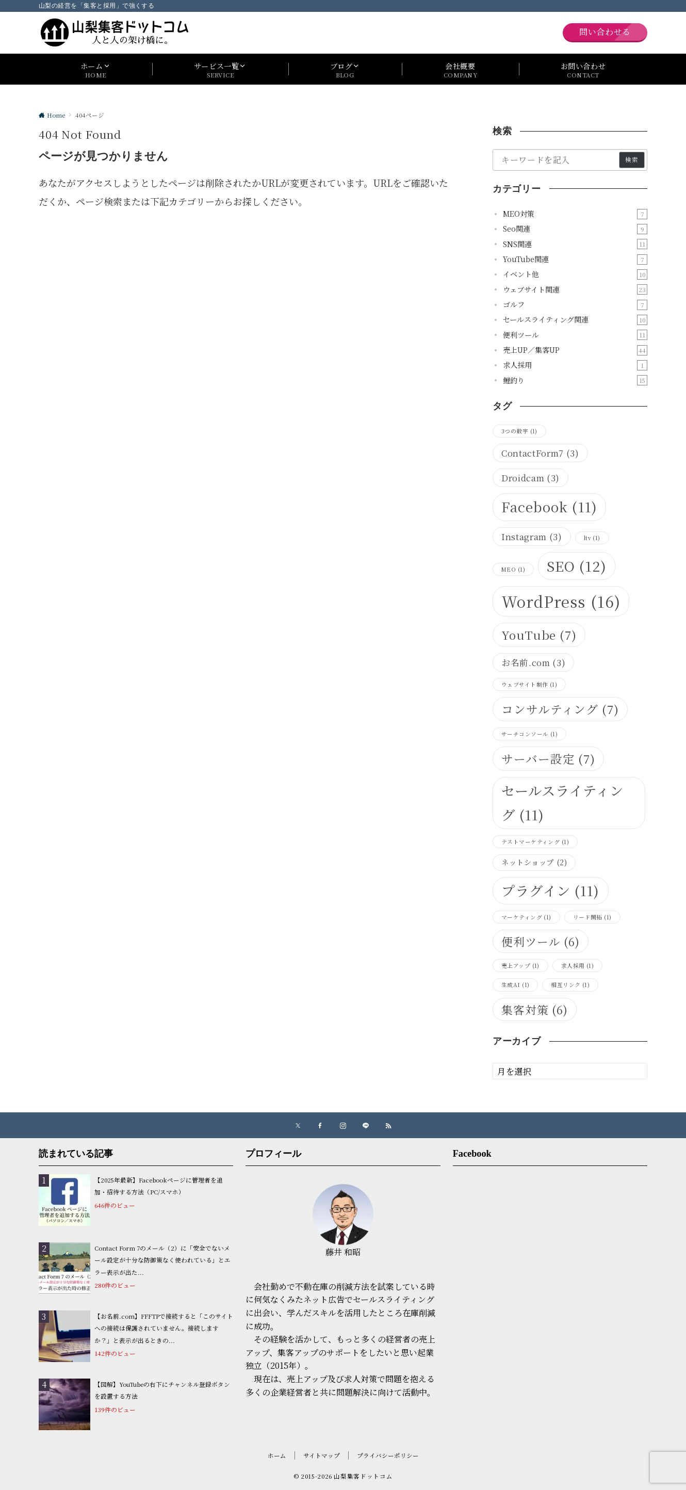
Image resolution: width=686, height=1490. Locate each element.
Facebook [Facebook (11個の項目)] (549, 506)
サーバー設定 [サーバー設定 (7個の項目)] (548, 758)
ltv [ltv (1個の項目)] (592, 538)
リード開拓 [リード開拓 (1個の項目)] (592, 917)
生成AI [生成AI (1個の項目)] (515, 985)
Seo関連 (575, 228)
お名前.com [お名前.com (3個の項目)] (533, 662)
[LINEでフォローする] (366, 1126)
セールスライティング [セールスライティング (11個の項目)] (562, 802)
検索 (632, 159)
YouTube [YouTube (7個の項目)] (539, 634)
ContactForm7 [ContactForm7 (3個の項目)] (540, 453)
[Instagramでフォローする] (343, 1126)
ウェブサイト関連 (575, 289)
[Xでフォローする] (298, 1126)
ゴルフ (575, 304)
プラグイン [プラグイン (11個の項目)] (550, 890)
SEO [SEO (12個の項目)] (577, 566)
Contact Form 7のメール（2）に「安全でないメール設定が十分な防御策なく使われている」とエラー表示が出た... (162, 1260)
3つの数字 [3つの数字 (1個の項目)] (519, 431)
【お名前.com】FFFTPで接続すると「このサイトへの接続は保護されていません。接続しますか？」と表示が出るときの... (163, 1328)
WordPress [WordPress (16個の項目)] (560, 601)
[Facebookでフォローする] (320, 1126)
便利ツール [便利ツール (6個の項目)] (540, 941)
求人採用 (575, 365)
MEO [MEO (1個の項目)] (513, 569)
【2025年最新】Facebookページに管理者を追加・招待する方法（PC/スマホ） (158, 1186)
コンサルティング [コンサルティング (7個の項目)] (560, 709)
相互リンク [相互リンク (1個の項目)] (570, 985)
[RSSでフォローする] (388, 1126)
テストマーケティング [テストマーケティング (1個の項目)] (535, 842)
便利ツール (575, 335)
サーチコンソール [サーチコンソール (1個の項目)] (529, 734)
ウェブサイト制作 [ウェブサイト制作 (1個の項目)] (529, 684)
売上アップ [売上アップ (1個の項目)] (520, 965)
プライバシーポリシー (388, 1455)
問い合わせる (605, 32)
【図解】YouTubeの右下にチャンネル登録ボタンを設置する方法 (162, 1390)
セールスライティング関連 (575, 319)
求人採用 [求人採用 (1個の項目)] (577, 965)
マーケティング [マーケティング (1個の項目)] (526, 917)
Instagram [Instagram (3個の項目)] (531, 536)
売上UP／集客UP (575, 350)
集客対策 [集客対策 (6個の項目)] (534, 1009)
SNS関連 (575, 244)
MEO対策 (575, 213)
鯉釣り (575, 380)
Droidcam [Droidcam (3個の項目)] (530, 478)
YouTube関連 (575, 259)
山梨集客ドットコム (363, 1476)
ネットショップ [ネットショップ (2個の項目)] (534, 862)
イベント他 (575, 274)
